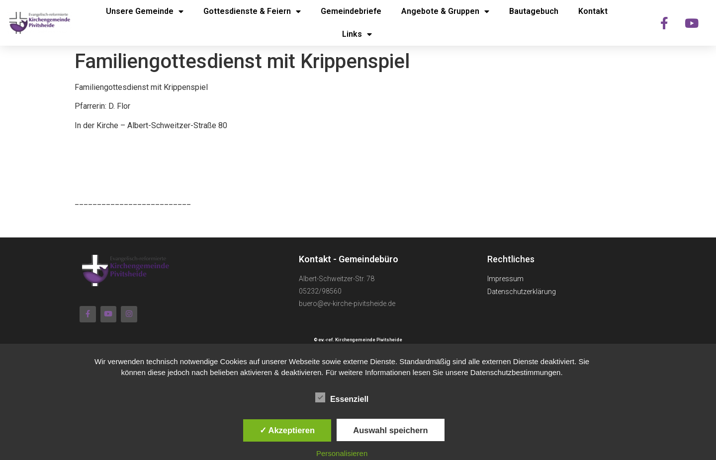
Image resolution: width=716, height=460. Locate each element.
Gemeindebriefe (351, 11)
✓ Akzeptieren (287, 430)
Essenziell (341, 397)
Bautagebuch (533, 11)
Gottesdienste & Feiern (252, 11)
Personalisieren (341, 453)
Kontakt (593, 11)
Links (357, 34)
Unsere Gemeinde (144, 11)
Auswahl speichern (390, 430)
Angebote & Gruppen (445, 11)
